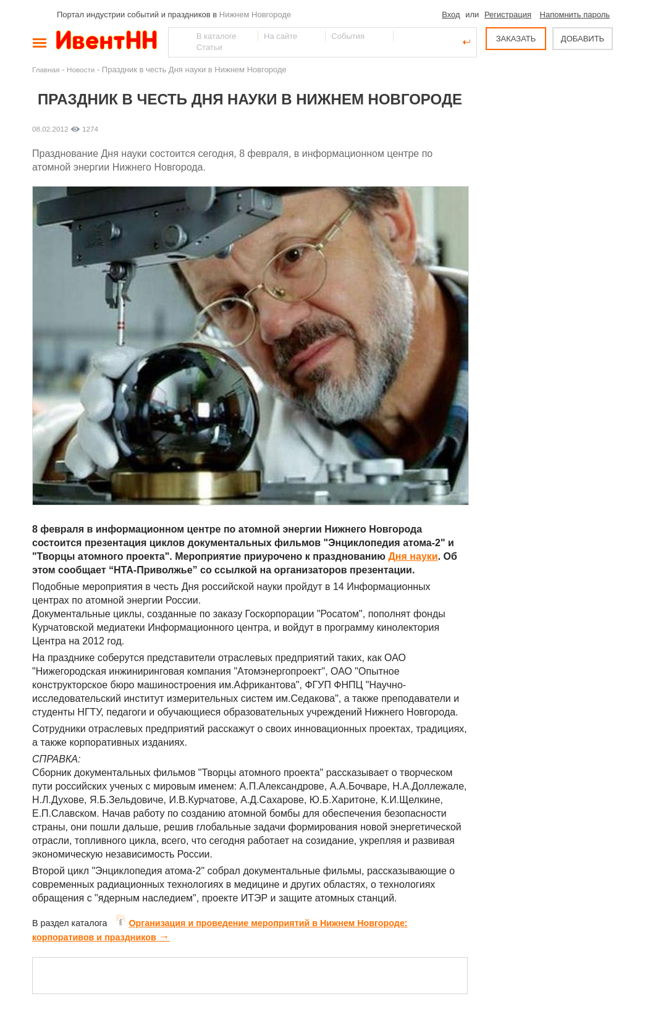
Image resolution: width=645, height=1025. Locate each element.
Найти (178, 42)
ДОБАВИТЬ (582, 38)
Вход (451, 14)
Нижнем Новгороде (255, 14)
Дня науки (412, 556)
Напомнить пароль (575, 14)
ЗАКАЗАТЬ (516, 38)
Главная (45, 69)
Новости (81, 69)
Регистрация (507, 14)
